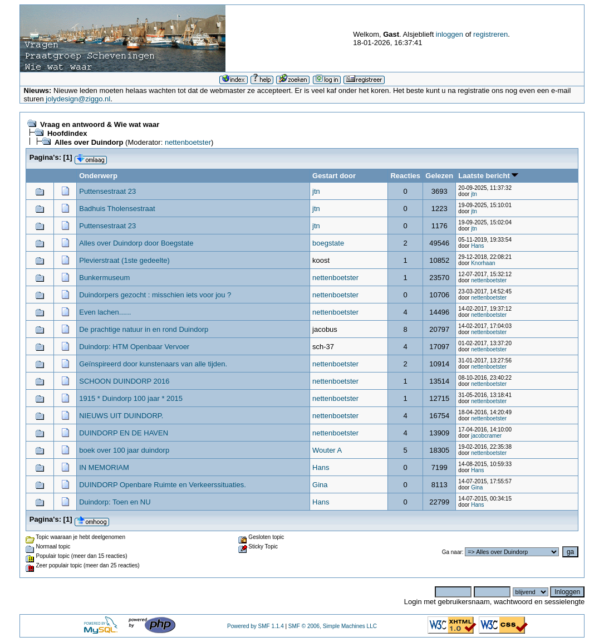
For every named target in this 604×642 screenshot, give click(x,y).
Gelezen (439, 175)
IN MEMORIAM (104, 467)
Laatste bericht (488, 175)
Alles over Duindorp (89, 142)
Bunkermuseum (104, 277)
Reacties (405, 175)
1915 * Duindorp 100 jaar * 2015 (131, 398)
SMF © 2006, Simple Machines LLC (332, 626)
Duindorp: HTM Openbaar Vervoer (134, 346)
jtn (316, 191)
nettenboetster (188, 142)
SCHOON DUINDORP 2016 (124, 381)
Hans (477, 246)
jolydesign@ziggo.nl (78, 99)
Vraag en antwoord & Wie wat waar (99, 124)
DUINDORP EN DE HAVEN (123, 433)
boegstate (328, 243)
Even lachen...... (105, 312)
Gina (319, 485)
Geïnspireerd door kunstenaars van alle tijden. (153, 364)
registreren (490, 34)
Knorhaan (483, 263)
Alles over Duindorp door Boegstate (136, 243)
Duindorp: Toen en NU (114, 502)
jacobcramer (486, 436)
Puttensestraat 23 (107, 191)
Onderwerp (98, 175)
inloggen (449, 34)
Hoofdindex (67, 133)
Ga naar (452, 552)
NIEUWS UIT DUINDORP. (121, 415)
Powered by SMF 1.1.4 (255, 626)
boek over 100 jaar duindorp (124, 450)
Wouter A (327, 450)
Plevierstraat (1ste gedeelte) (124, 260)
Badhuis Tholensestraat (117, 208)
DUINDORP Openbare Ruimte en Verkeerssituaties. (162, 485)
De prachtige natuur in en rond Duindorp (143, 329)
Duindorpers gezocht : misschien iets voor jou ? (155, 295)
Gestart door (334, 175)
